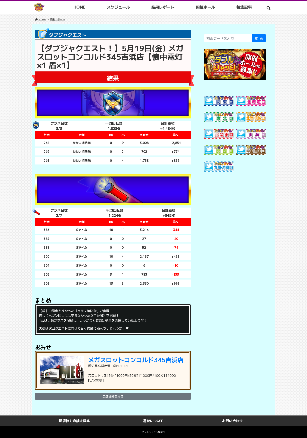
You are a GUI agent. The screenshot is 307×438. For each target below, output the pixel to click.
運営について (153, 420)
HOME (80, 7)
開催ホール (205, 7)
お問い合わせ (232, 420)
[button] (268, 8)
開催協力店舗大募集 (74, 420)
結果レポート (162, 7)
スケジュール (118, 7)
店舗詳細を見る (112, 396)
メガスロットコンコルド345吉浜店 (135, 359)
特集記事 (244, 7)
